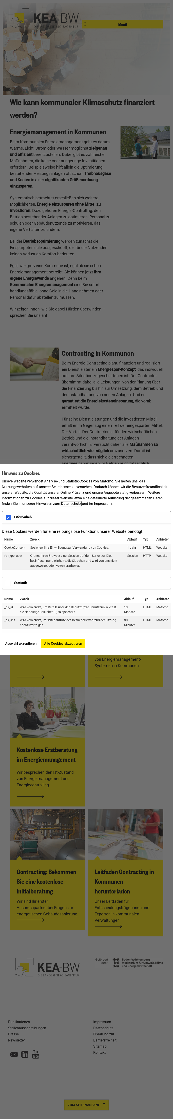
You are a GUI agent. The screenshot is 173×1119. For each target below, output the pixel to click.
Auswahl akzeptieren (20, 644)
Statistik (16, 583)
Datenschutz (71, 503)
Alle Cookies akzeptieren (63, 644)
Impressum (103, 503)
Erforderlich (19, 517)
